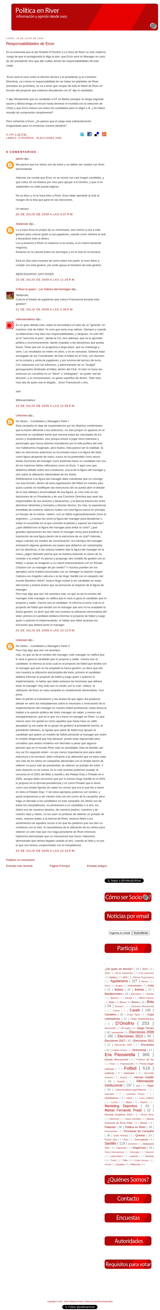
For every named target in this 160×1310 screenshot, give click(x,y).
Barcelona (136, 994)
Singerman (139, 1147)
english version (120, 1050)
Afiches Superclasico (143, 977)
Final (112, 1064)
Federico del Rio (145, 1059)
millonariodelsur (26, 319)
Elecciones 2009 (49, 138)
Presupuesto (111, 1131)
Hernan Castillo (144, 1077)
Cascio (117, 1010)
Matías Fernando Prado (124, 1110)
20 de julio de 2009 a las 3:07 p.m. (45, 214)
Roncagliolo (142, 1139)
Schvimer (133, 1144)
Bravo (136, 1002)
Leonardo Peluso (136, 1094)
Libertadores (112, 1097)
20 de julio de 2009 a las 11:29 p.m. (46, 279)
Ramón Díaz (111, 1139)
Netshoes (115, 1119)
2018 (145, 968)
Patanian (111, 1127)
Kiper (150, 1085)
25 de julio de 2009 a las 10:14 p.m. (46, 850)
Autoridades (135, 985)
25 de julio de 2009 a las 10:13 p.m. (46, 630)
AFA (125, 977)
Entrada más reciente (19, 865)
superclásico (117, 1156)
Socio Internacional (115, 1152)
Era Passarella (121, 1054)
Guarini (124, 1077)
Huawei (122, 1081)
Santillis (111, 1143)
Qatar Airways (121, 1135)
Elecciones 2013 (131, 1036)
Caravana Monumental (142, 1006)
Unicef (108, 1164)
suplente (134, 1156)
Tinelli (114, 1160)
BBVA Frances (146, 998)
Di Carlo (126, 1028)
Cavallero (111, 1014)
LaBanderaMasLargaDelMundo (131, 1090)
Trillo (125, 1160)
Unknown (22, 415)
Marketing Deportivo (123, 1106)
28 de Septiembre (124, 973)
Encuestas (147, 1044)
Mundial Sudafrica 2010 (119, 1114)
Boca (123, 1002)
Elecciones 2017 (115, 1040)
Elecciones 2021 (143, 1040)
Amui (107, 986)
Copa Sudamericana (142, 1018)
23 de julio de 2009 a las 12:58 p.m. (46, 405)
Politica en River (136, 1127)
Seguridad (121, 1148)
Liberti (129, 1098)
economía (118, 1032)
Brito (150, 1002)
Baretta (150, 994)
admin (20, 158)
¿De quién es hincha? (119, 968)
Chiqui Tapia (134, 1014)
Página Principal (60, 865)
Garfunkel (130, 1073)
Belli (112, 1002)
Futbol (131, 1068)
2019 (107, 973)
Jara (138, 1086)
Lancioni (110, 1093)
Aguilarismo (120, 981)
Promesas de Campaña (139, 1131)
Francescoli (127, 1063)
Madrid (145, 1102)
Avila (151, 985)
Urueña (120, 1164)
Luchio (115, 1102)
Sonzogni (135, 1152)
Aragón (119, 986)
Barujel (129, 998)
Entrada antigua (97, 865)
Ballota (120, 989)
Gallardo (110, 1073)
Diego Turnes (145, 1028)
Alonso (145, 981)
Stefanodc (22, 223)
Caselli (136, 1010)
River (126, 1139)
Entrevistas (140, 1050)
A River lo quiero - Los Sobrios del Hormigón (43, 289)
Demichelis (110, 1028)
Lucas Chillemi (146, 1098)
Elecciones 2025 (124, 1045)
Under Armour (142, 1160)
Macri (129, 1102)
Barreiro (115, 998)
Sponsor (150, 1152)
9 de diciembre (146, 973)
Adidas (113, 977)
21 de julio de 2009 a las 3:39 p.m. (45, 309)
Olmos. (144, 1122)
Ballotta (140, 989)
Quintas (140, 1135)
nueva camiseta (133, 1119)
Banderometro (114, 993)
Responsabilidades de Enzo (30, 44)
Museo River (147, 1115)
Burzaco (119, 1006)
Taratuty (149, 1156)
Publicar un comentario (20, 859)
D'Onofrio (26, 138)
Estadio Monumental (117, 1059)
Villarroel (135, 1164)
